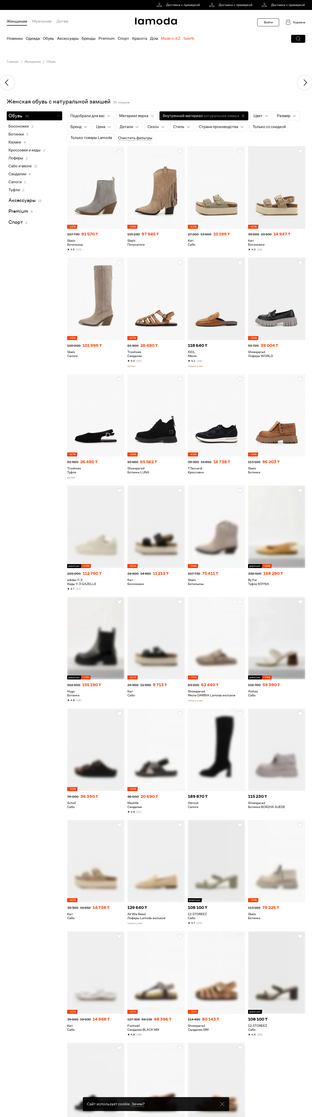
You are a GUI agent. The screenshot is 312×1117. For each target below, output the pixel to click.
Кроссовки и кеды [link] (24, 150)
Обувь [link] (51, 62)
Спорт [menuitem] (123, 38)
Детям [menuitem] (62, 21)
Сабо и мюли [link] (20, 166)
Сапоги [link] (15, 181)
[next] (305, 82)
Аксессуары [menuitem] (68, 38)
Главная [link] (13, 62)
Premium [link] (18, 211)
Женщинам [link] (32, 62)
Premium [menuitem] (107, 38)
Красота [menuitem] (139, 38)
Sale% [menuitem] (188, 38)
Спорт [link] (15, 222)
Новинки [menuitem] (15, 38)
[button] (298, 39)
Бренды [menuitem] (89, 38)
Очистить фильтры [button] (135, 137)
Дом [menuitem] (154, 38)
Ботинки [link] (16, 134)
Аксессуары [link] (22, 200)
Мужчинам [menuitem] (42, 21)
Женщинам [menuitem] (17, 21)
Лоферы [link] (15, 158)
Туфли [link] (14, 189)
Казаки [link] (14, 142)
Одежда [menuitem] (33, 38)
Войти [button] (268, 22)
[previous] (7, 82)
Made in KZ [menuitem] (170, 38)
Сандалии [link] (17, 174)
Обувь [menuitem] (48, 38)
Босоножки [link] (18, 126)
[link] (179, 5)
